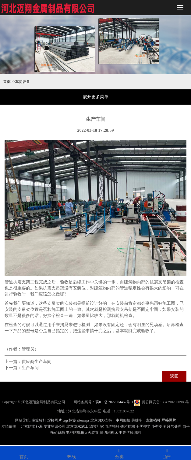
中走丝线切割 (130, 432)
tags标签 (69, 420)
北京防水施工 (77, 426)
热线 (72, 452)
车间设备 (22, 82)
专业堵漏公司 (54, 426)
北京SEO (97, 420)
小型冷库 (158, 426)
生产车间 (30, 367)
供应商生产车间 (36, 361)
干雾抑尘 (143, 426)
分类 (119, 452)
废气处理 (174, 426)
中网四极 (123, 420)
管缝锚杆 (112, 426)
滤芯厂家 (96, 426)
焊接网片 (54, 420)
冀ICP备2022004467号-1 (114, 402)
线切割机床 (109, 432)
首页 (6, 82)
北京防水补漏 (32, 426)
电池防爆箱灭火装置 (82, 432)
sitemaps (83, 420)
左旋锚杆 (39, 420)
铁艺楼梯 (127, 426)
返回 (174, 376)
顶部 (167, 452)
